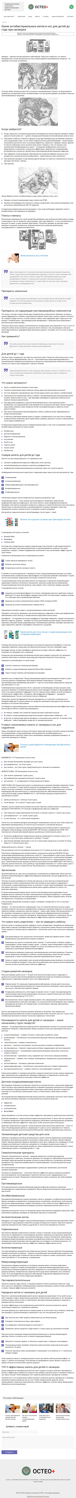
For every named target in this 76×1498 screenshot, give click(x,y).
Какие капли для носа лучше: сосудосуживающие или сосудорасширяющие (46, 633)
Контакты (70, 16)
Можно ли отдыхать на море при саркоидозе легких (45, 519)
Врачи (37, 16)
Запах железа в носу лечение (34, 255)
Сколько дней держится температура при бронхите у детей (45, 745)
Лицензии (21, 16)
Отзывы (46, 16)
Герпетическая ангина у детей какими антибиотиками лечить (63, 1417)
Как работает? (9, 16)
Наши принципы (58, 16)
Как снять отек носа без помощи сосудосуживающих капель (29, 1418)
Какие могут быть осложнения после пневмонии (44, 1417)
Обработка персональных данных (38, 1496)
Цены (30, 16)
